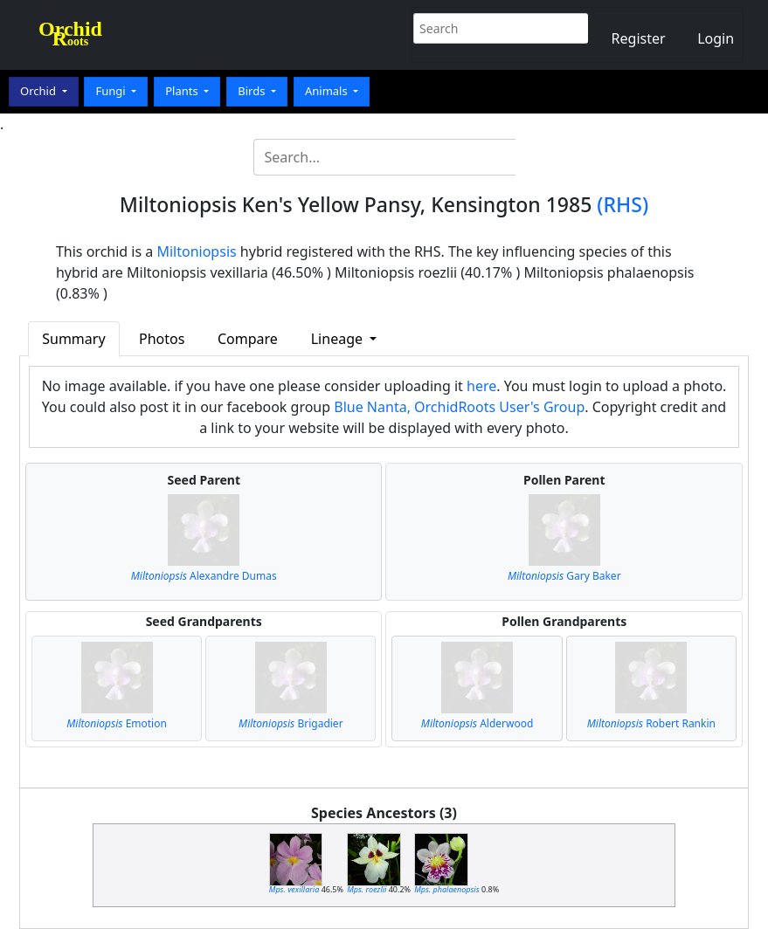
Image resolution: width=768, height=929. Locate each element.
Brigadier (291, 723)
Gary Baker (564, 575)
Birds (253, 91)
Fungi (111, 91)
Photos (161, 338)
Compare (248, 338)
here (481, 386)
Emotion (116, 723)
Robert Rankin (651, 723)
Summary (73, 338)
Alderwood (477, 723)
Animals (327, 91)
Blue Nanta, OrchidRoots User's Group (459, 406)
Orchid (39, 91)
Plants (183, 91)
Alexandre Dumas (204, 575)
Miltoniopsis (196, 251)
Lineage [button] (338, 338)
